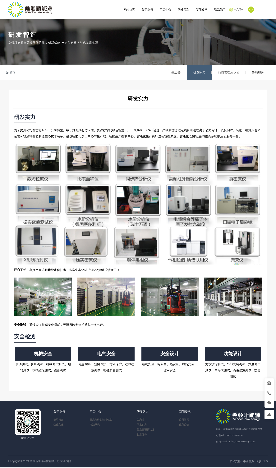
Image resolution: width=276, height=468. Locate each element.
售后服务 (257, 72)
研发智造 (22, 34)
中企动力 (248, 462)
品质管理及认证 (227, 72)
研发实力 (197, 72)
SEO (265, 462)
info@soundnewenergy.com (242, 442)
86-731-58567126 (234, 436)
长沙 (258, 462)
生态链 (172, 72)
